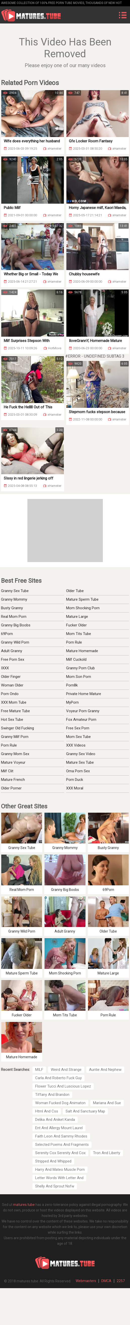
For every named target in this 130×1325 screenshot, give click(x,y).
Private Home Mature (83, 694)
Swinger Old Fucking (17, 728)
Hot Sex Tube (12, 719)
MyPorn (72, 702)
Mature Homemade (82, 651)
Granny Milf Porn (14, 736)
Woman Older (12, 685)
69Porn (7, 633)
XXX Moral (74, 788)
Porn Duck (74, 779)
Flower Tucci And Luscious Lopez (63, 1086)
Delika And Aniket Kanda (55, 1119)
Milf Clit (7, 771)
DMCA (106, 1281)
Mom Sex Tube (78, 736)
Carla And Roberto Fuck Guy (58, 1078)
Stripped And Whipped (53, 1161)
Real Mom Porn (13, 616)
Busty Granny (12, 608)
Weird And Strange (66, 1069)
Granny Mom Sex (15, 754)
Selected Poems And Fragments (62, 1144)
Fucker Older (76, 625)
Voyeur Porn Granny (82, 711)
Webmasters (86, 1281)
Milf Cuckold (76, 659)
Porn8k (72, 685)
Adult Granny (11, 651)
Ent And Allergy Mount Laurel (59, 1128)
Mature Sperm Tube (82, 599)
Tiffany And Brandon (52, 1094)
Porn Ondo (10, 694)
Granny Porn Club (80, 668)
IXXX (5, 668)
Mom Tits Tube (78, 633)
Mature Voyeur (13, 762)
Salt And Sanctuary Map (85, 1111)
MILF (39, 1069)
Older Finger (11, 676)
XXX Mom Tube (13, 702)
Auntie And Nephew (105, 1069)
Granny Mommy (14, 599)
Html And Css (46, 1111)
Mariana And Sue (107, 1103)
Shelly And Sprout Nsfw (54, 1186)
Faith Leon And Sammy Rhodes (61, 1136)
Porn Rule (74, 642)
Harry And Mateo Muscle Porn (60, 1169)
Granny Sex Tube (15, 591)
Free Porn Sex (12, 659)
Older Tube (75, 591)
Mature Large (77, 616)
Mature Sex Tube (80, 762)
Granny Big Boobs (15, 625)
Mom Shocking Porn (83, 608)
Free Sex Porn (77, 728)
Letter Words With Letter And (59, 1178)
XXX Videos (75, 745)
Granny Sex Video (80, 754)
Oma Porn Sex (78, 771)
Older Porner (11, 788)
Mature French (13, 779)
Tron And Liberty (106, 1153)
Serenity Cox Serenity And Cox (60, 1153)
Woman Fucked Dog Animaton (60, 1103)
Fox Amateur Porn (81, 719)
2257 (121, 1281)
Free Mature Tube (15, 711)
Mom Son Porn (78, 676)
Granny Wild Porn (15, 642)
